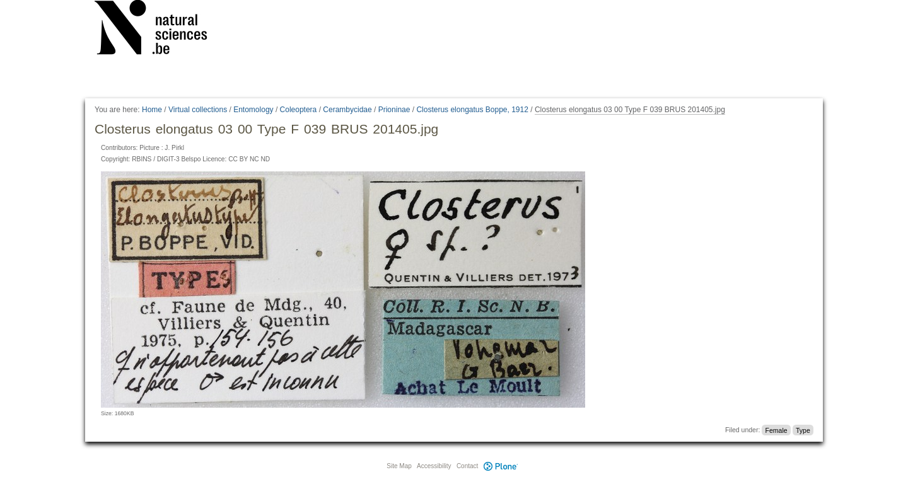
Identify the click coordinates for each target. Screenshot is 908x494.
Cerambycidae (347, 109)
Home (152, 109)
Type (803, 430)
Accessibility (434, 465)
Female (776, 430)
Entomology (253, 109)
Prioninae (394, 109)
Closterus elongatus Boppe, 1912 (472, 109)
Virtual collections (197, 109)
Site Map (399, 465)
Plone (500, 465)
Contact (467, 465)
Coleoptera (298, 109)
